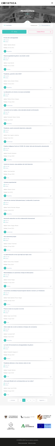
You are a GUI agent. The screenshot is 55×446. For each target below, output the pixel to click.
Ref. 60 (6, 40)
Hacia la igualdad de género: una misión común (16, 56)
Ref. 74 (6, 220)
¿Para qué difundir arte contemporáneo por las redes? (19, 381)
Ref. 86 (6, 76)
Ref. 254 (6, 275)
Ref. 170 (6, 365)
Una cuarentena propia (10, 236)
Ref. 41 (6, 202)
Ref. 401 (6, 347)
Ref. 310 (6, 256)
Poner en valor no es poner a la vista (14, 309)
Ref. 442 (6, 148)
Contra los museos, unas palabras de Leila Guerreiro (18, 164)
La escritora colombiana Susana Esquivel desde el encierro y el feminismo (24, 291)
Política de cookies (32, 443)
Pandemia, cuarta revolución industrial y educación (18, 128)
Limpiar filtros (44, 32)
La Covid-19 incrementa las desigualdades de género (18, 345)
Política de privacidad (22, 443)
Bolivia (6, 41)
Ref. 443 (6, 166)
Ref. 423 (6, 238)
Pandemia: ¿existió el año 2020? (13, 74)
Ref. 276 (6, 112)
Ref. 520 (6, 329)
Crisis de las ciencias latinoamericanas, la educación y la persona (21, 200)
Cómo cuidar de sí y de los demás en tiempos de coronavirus (20, 327)
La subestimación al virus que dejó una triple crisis (18, 254)
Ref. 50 (6, 130)
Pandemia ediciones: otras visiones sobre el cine (17, 363)
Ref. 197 (6, 383)
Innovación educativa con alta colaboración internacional (19, 218)
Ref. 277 (6, 184)
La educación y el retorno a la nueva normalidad (17, 92)
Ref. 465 (6, 94)
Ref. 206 (6, 311)
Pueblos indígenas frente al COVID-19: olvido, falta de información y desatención (26, 146)
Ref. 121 (6, 58)
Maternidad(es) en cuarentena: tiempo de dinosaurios (18, 272)
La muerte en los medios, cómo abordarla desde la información (21, 110)
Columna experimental (10, 182)
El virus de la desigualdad (11, 38)
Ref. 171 (6, 293)
